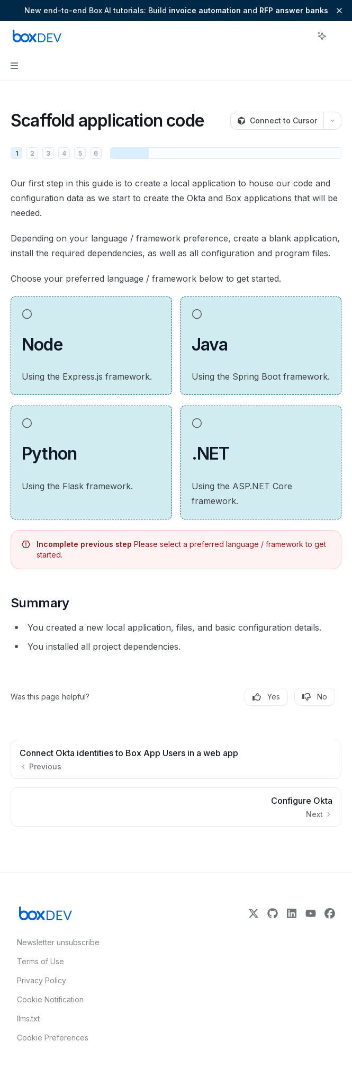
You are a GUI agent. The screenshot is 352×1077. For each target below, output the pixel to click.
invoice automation (205, 10)
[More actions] (338, 36)
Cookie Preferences (52, 1037)
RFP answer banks (293, 10)
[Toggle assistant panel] (322, 36)
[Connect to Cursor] (276, 121)
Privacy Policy (41, 980)
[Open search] (302, 36)
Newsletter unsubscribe (55, 942)
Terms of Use (40, 961)
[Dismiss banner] (339, 10)
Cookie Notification (50, 999)
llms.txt (28, 1018)
